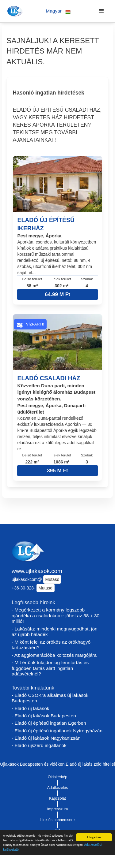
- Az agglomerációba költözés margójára (54, 655)
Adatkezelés (57, 788)
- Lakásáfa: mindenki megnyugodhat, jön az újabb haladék (55, 631)
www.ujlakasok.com (37, 571)
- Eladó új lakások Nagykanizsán (46, 738)
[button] (58, 11)
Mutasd (52, 579)
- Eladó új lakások (30, 708)
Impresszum (57, 809)
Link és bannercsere (57, 820)
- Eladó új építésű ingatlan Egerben (49, 723)
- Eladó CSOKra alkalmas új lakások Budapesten (50, 698)
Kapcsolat (57, 798)
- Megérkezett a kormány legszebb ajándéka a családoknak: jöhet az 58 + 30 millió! (55, 615)
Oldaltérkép (57, 777)
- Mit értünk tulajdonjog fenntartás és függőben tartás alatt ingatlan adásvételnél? (50, 668)
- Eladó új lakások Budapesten (44, 715)
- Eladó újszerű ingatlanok (39, 745)
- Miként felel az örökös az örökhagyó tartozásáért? (51, 644)
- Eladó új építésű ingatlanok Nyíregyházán (57, 730)
